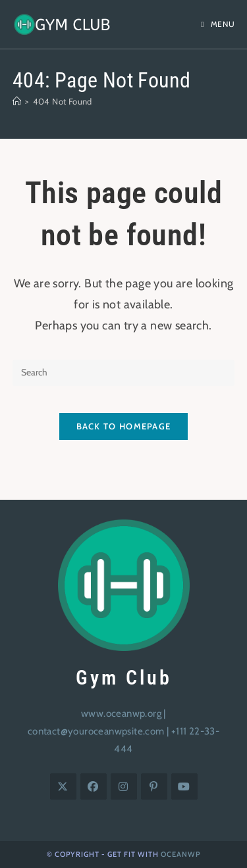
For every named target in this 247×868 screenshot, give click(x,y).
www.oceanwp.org (121, 713)
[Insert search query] (124, 373)
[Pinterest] (154, 786)
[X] (63, 786)
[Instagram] (124, 786)
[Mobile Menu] (217, 24)
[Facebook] (93, 786)
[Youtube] (184, 786)
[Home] (17, 101)
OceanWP (180, 854)
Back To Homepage (123, 426)
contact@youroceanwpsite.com (96, 731)
